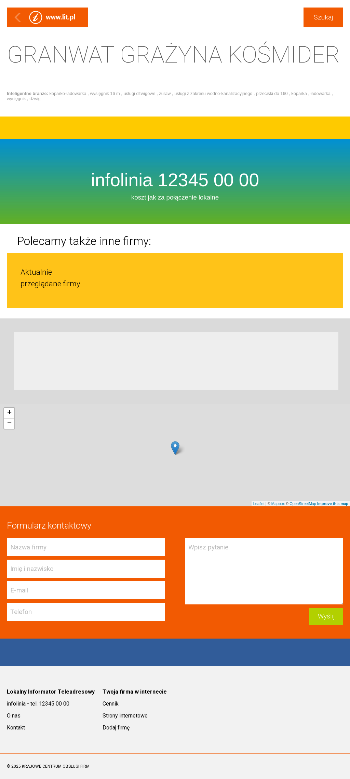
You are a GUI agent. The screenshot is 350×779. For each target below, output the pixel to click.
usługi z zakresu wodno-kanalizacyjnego (214, 93)
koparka (299, 93)
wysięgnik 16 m (105, 93)
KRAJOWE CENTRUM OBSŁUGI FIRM (56, 766)
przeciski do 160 (272, 93)
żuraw (165, 93)
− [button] (9, 424)
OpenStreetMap (303, 504)
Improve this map (332, 504)
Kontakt (16, 727)
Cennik (111, 703)
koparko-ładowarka (68, 93)
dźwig (35, 98)
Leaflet (259, 504)
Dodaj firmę (116, 727)
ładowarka (321, 93)
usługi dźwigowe (140, 93)
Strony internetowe (125, 715)
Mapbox (278, 504)
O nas (14, 715)
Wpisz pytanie (264, 571)
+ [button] (9, 413)
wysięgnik (17, 98)
